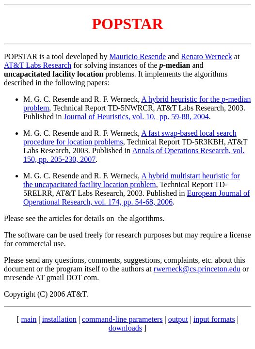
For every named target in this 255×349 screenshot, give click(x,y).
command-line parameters (122, 319)
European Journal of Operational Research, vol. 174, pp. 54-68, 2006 (136, 197)
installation (59, 319)
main (28, 319)
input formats (214, 319)
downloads (125, 328)
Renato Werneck (206, 56)
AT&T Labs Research (37, 65)
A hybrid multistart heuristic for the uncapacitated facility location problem (131, 180)
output (178, 319)
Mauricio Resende (137, 56)
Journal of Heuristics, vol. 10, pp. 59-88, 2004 (136, 116)
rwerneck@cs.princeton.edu (197, 269)
